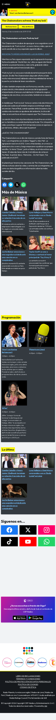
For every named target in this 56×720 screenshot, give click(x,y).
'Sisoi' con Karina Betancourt (21, 13)
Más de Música (27, 27)
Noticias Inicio (11, 27)
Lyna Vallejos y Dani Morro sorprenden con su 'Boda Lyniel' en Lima (41, 208)
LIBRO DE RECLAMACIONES (28, 676)
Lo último (8, 449)
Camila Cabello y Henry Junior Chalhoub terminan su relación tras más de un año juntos (14, 209)
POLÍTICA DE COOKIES (28, 684)
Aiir (45, 706)
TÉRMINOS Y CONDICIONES (28, 679)
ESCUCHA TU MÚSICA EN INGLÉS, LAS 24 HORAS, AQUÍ (25, 54)
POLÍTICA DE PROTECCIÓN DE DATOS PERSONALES (28, 681)
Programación (11, 317)
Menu (6, 4)
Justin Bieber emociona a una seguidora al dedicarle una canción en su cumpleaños (14, 248)
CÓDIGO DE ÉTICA (28, 687)
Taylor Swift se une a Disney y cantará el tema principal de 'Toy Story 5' (41, 247)
